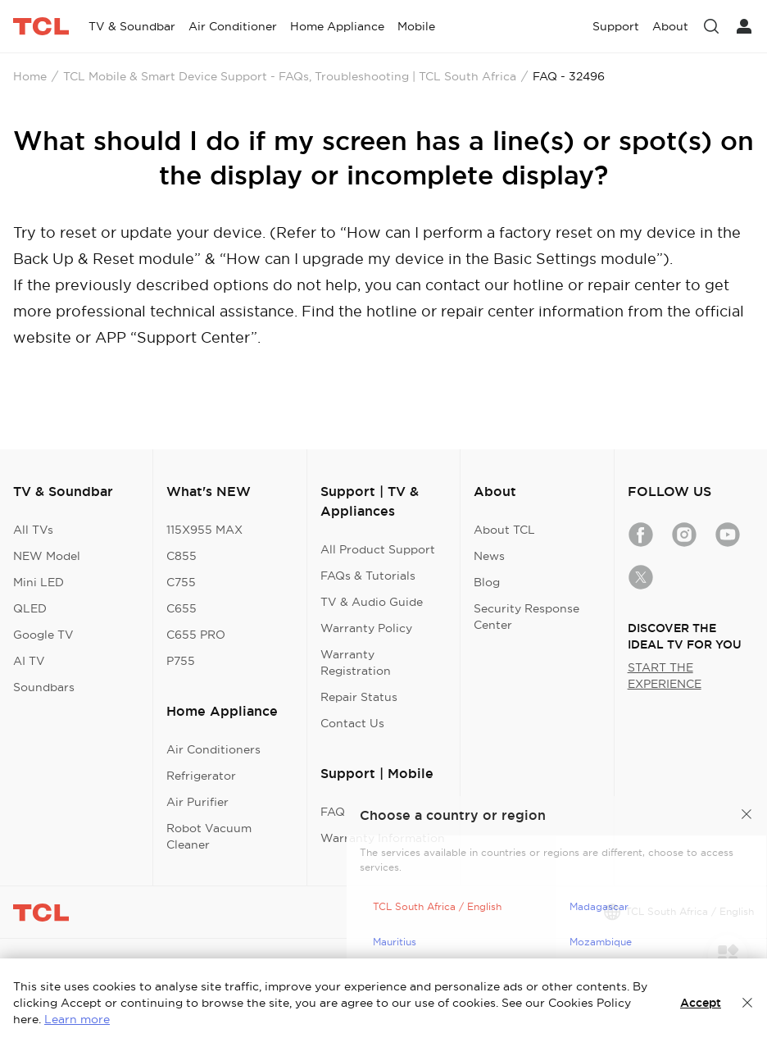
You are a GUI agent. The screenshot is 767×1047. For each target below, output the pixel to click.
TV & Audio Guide (371, 601)
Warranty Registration (355, 662)
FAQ (332, 811)
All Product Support (377, 549)
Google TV (43, 634)
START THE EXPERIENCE (664, 675)
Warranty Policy (366, 628)
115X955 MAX (204, 529)
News (489, 556)
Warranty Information (382, 838)
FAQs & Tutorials (367, 575)
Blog (487, 582)
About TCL (504, 529)
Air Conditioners (213, 749)
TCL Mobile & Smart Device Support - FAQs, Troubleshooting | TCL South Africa (289, 76)
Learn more (77, 1019)
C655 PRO (195, 634)
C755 (181, 582)
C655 (181, 608)
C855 (181, 556)
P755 (180, 660)
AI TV (29, 660)
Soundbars (44, 687)
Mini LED (38, 582)
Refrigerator (201, 775)
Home (30, 76)
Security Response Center (526, 616)
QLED (30, 608)
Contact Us (352, 723)
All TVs (33, 529)
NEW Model (46, 556)
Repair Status (358, 697)
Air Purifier (197, 801)
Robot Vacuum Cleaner (209, 836)
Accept (700, 1002)
